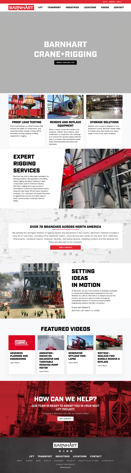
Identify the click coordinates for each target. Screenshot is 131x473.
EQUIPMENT (59, 461)
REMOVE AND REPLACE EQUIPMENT (65, 124)
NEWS (38, 461)
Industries (72, 7)
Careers (112, 2)
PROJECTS (71, 461)
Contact (119, 7)
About (119, 2)
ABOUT (19, 461)
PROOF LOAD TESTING (26, 122)
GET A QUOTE (65, 419)
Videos (105, 7)
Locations (90, 7)
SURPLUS (47, 461)
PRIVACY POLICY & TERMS (88, 461)
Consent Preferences (65, 464)
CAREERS (29, 461)
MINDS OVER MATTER (65, 62)
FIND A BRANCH (65, 247)
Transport (54, 7)
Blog (105, 2)
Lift (40, 7)
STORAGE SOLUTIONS (104, 122)
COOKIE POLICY (108, 461)
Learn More (14, 363)
